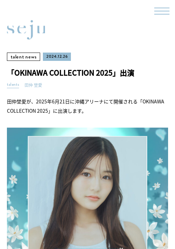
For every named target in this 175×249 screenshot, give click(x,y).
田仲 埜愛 (33, 85)
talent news (23, 57)
